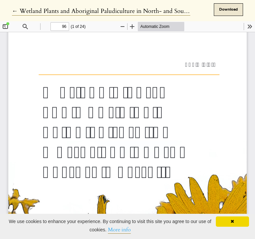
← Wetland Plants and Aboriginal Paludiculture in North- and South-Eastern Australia (123, 11)
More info (119, 229)
